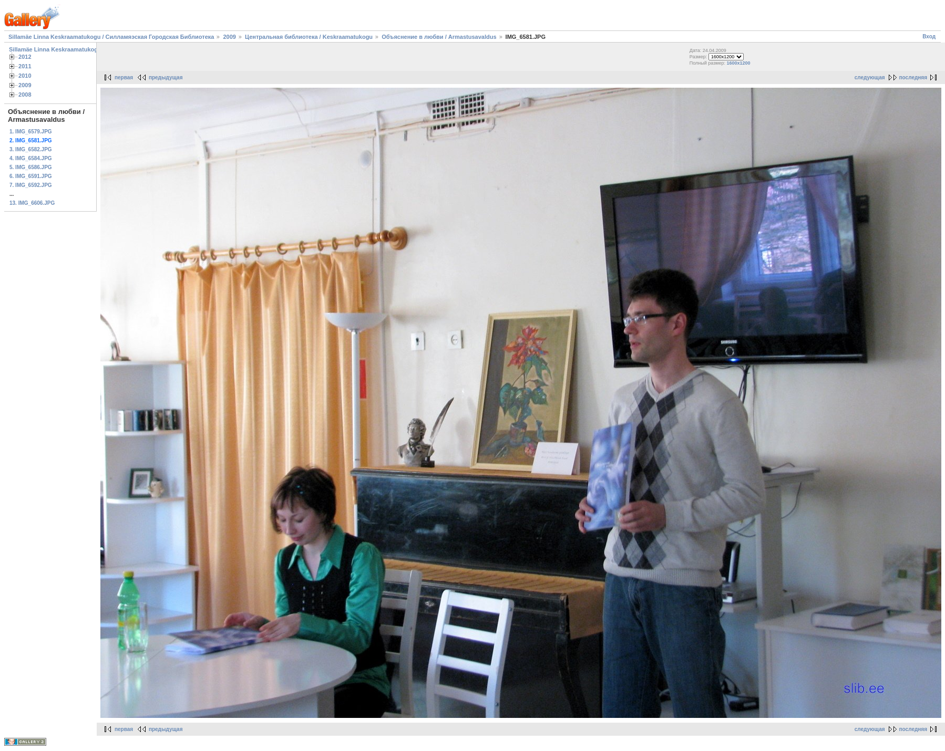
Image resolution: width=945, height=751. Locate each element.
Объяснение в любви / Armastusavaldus (439, 37)
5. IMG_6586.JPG (30, 167)
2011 (25, 66)
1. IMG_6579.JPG (30, 131)
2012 (25, 57)
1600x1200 (739, 63)
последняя (913, 77)
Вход (929, 36)
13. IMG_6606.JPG (32, 203)
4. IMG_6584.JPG (30, 158)
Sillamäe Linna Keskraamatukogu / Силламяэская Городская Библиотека (111, 37)
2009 (229, 37)
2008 (25, 94)
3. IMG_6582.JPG (30, 149)
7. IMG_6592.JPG (30, 185)
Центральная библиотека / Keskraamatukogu (309, 37)
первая (124, 77)
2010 (25, 75)
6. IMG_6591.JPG (30, 176)
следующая (870, 77)
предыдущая (166, 77)
